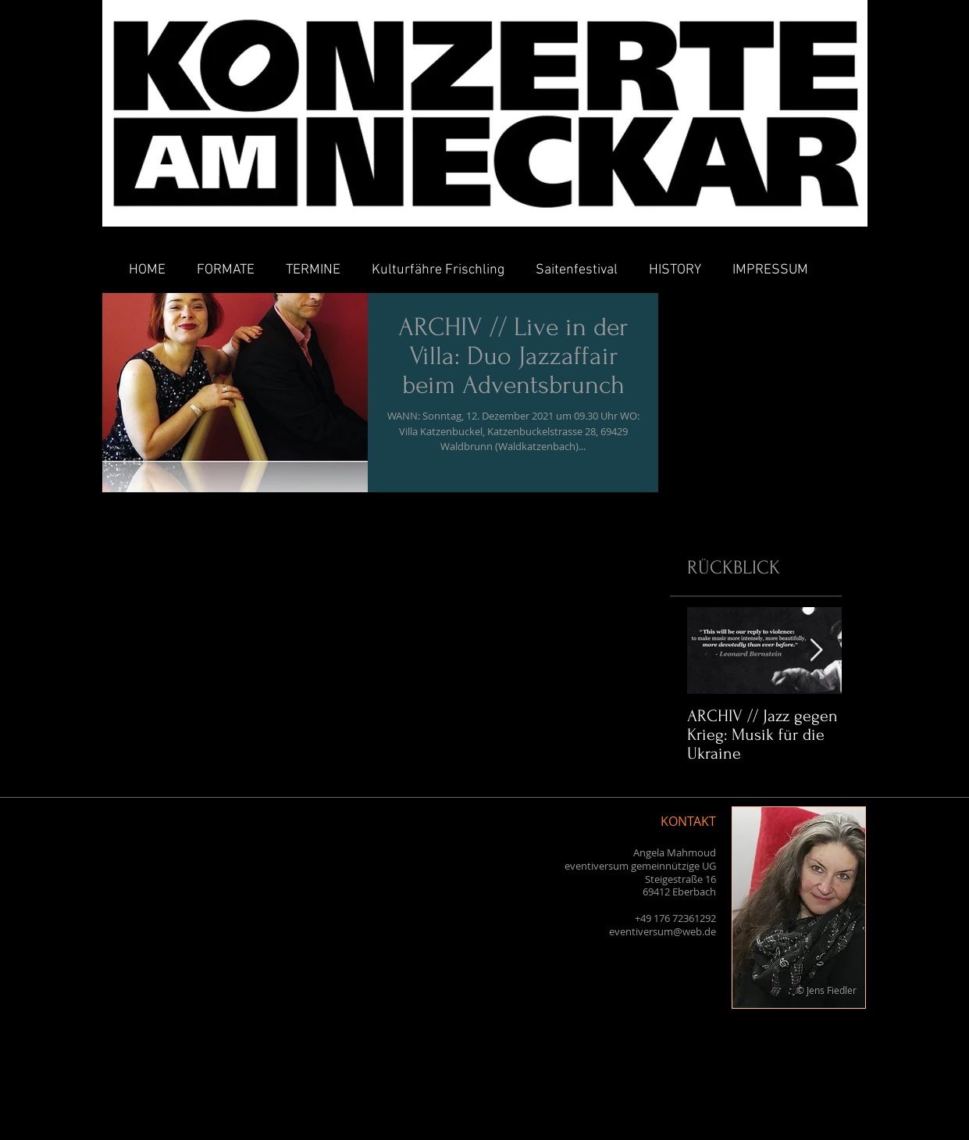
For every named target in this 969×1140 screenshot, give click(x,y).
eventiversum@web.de (662, 931)
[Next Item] (817, 650)
